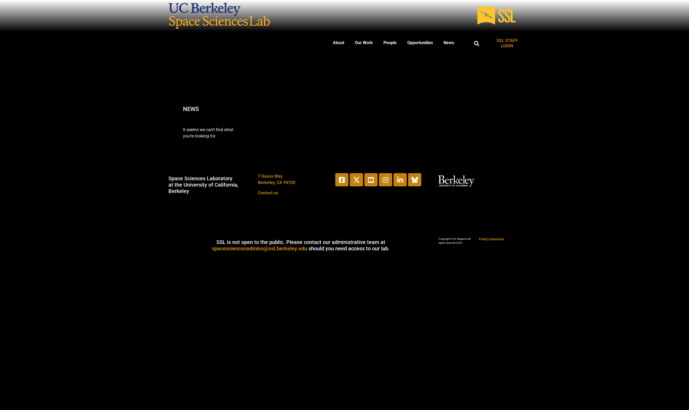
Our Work (364, 42)
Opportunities (420, 42)
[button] (476, 43)
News (449, 42)
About (338, 42)
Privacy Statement (491, 239)
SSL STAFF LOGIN (507, 43)
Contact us (268, 192)
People (390, 42)
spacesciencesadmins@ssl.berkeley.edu (259, 248)
